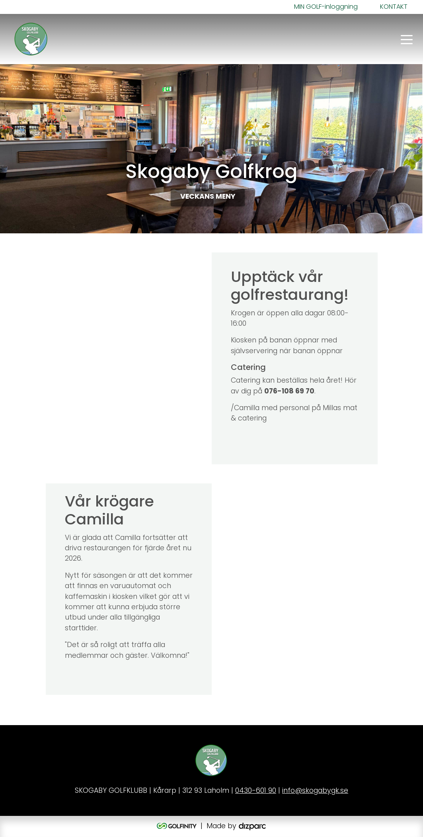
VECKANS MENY (207, 197)
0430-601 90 (255, 791)
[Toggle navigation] (407, 39)
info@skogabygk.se (315, 791)
